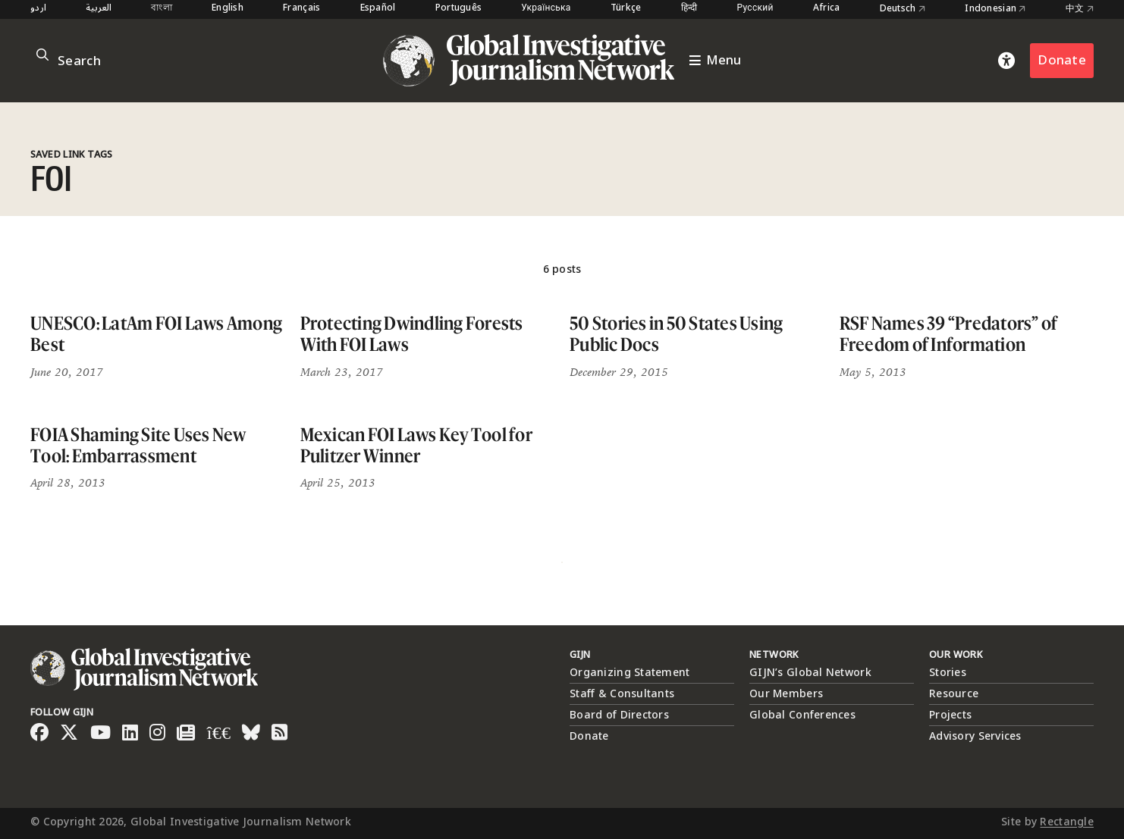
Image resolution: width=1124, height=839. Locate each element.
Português (458, 8)
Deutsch (903, 9)
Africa (826, 8)
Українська (545, 8)
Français (301, 8)
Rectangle (1067, 822)
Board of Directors (619, 715)
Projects (950, 715)
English (227, 8)
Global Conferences (802, 715)
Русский (755, 8)
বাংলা (161, 8)
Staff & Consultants (622, 694)
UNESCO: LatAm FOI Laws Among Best (156, 333)
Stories (947, 673)
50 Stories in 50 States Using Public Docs (676, 333)
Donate (1062, 60)
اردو (38, 8)
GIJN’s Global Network (810, 673)
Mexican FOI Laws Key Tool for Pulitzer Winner (416, 445)
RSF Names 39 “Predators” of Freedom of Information (949, 333)
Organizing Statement (630, 673)
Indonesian (995, 9)
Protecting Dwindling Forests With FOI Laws (411, 333)
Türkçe (626, 8)
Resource (953, 694)
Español (378, 8)
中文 (1080, 9)
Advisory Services (975, 736)
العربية (98, 8)
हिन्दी (689, 8)
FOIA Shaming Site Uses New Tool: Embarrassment (138, 445)
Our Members (786, 694)
